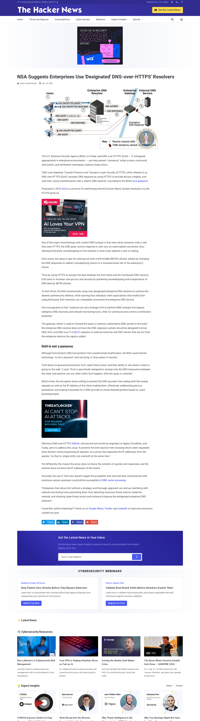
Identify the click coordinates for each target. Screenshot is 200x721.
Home (20, 19)
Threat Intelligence (39, 19)
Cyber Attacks (83, 19)
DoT (77, 332)
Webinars (100, 19)
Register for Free (116, 603)
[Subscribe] (136, 557)
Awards (136, 19)
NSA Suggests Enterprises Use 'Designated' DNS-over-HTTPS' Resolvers (95, 77)
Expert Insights (119, 19)
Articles (179, 686)
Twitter (108, 508)
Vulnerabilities (62, 19)
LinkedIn (122, 508)
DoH (64, 188)
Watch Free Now (31, 603)
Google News (96, 508)
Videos (169, 686)
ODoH (75, 443)
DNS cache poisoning (114, 480)
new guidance (140, 181)
